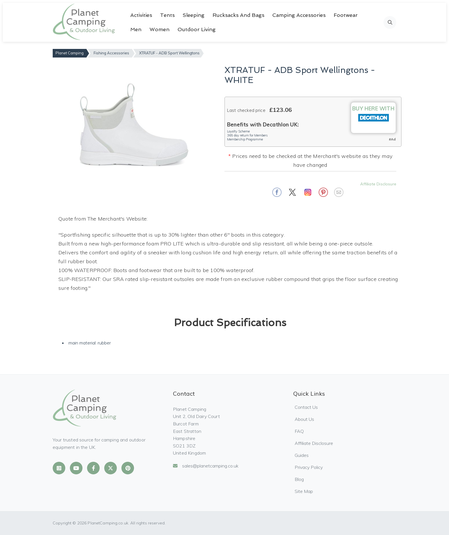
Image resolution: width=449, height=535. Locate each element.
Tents (167, 15)
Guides (302, 455)
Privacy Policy (309, 467)
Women (159, 29)
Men (135, 29)
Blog (299, 479)
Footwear (346, 15)
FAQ (299, 431)
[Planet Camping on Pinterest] (127, 468)
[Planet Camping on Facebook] (93, 468)
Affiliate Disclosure (378, 184)
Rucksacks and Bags (238, 15)
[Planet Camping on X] (110, 468)
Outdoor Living (197, 29)
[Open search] (389, 22)
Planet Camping (70, 53)
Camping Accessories (299, 15)
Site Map (304, 491)
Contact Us (306, 407)
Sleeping (193, 15)
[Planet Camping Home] (84, 22)
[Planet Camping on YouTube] (76, 468)
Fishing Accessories (111, 53)
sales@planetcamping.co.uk (206, 466)
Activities (141, 15)
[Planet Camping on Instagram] (59, 468)
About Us (304, 419)
